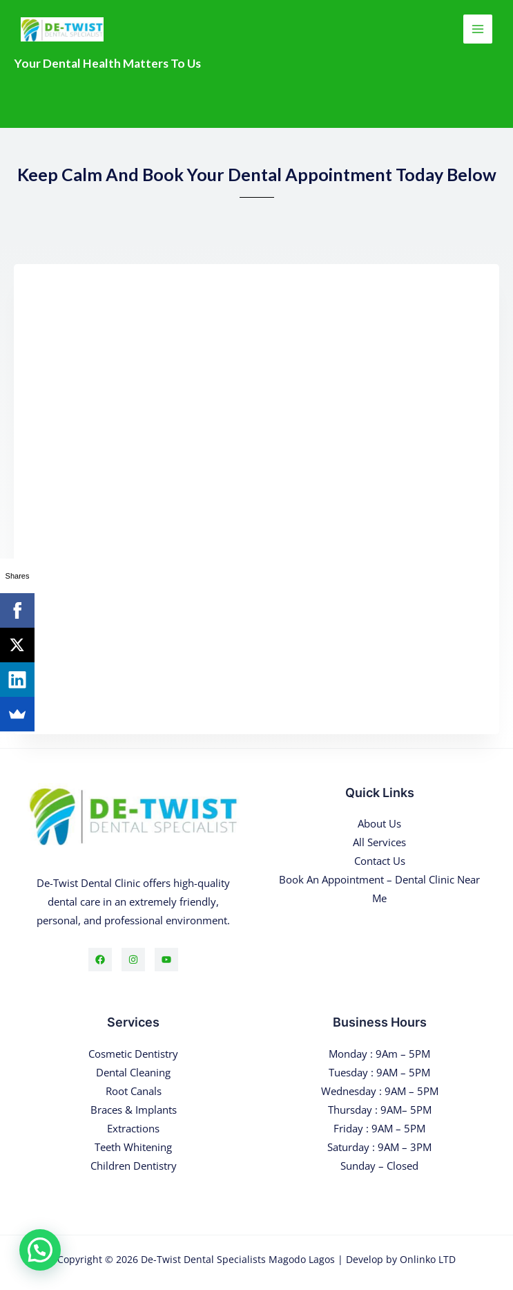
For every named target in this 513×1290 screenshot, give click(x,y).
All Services (379, 842)
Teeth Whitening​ (133, 1147)
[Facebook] (100, 959)
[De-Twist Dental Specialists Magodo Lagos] (62, 29)
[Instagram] (133, 959)
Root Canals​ (134, 1091)
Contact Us (379, 861)
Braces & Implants (133, 1109)
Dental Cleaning (133, 1072)
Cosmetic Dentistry (133, 1053)
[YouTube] (166, 959)
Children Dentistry (133, 1165)
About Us (379, 823)
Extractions (133, 1128)
